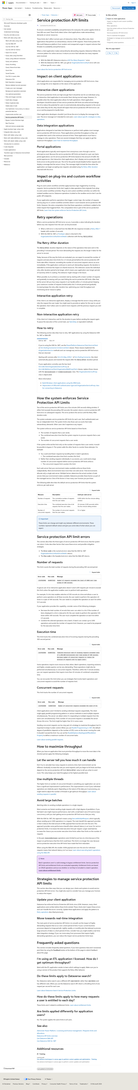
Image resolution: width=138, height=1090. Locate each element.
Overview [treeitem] (7, 26)
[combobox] (17, 19)
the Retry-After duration (89, 167)
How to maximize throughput (116, 35)
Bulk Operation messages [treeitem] (13, 82)
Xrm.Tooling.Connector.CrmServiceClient (54, 348)
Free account (116, 8)
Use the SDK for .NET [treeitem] (12, 47)
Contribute (36, 1084)
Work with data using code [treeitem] (14, 41)
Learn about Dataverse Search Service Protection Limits (56, 990)
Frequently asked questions (115, 42)
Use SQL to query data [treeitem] (13, 76)
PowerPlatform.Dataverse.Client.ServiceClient (82, 345)
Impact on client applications (116, 19)
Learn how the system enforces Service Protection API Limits (65, 210)
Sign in (133, 3)
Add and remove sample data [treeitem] (15, 126)
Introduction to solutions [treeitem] (11, 144)
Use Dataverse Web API (45, 1038)
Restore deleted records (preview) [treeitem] (16, 85)
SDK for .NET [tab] (42, 341)
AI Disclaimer (6, 1084)
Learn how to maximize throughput (65, 140)
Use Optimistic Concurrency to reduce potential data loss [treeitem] (17, 110)
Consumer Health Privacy (57, 1084)
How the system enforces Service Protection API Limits (120, 29)
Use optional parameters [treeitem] (13, 94)
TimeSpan (61, 234)
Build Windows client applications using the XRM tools (61, 383)
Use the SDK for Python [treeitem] (13, 50)
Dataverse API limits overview (47, 1036)
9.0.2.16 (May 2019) (64, 357)
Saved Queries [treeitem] (10, 73)
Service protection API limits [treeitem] (15, 117)
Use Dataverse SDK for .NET (46, 1041)
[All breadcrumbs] (38, 15)
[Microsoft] (3, 2)
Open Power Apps (128, 8)
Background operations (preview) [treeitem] (16, 91)
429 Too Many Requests (76, 60)
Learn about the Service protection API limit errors (54, 69)
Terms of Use (73, 1084)
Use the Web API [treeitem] (11, 44)
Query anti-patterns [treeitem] (12, 61)
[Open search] (129, 2)
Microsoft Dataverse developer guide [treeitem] (15, 23)
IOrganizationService (46, 350)
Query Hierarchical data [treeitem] (13, 67)
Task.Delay (73, 322)
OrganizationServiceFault (80, 63)
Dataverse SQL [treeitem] (10, 79)
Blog (27, 1084)
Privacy (44, 1084)
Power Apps (45, 15)
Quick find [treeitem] (9, 70)
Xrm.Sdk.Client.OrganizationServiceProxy (53, 367)
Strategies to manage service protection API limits (120, 39)
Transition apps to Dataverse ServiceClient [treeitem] (17, 153)
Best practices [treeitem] (8, 156)
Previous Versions (18, 1084)
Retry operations (43, 912)
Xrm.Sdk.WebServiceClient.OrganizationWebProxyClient (58, 369)
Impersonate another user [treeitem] (14, 114)
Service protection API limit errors (117, 33)
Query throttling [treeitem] (11, 64)
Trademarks (83, 1084)
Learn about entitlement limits (50, 870)
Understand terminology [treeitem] (11, 32)
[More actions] (99, 15)
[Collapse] (29, 15)
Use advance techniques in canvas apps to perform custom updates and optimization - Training (67, 1059)
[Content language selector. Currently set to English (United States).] (11, 1079)
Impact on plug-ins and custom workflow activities (119, 22)
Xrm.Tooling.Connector (83, 357)
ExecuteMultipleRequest (80, 818)
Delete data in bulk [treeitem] (11, 106)
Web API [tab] (52, 341)
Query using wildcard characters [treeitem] (16, 58)
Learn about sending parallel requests (50, 739)
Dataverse (54, 15)
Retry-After (95, 229)
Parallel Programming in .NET (82, 728)
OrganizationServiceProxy (88, 372)
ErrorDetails (63, 236)
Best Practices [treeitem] (10, 123)
